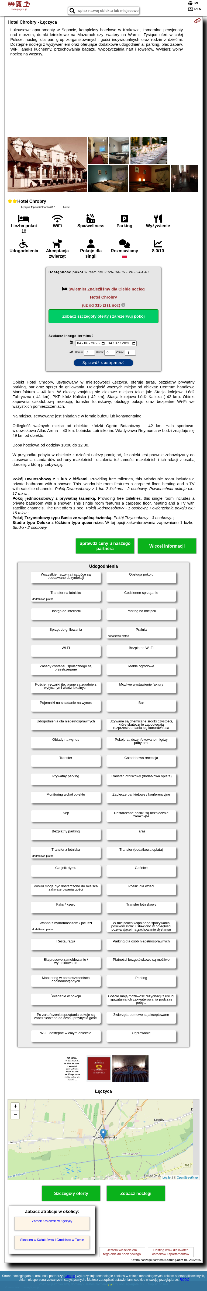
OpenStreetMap (187, 1177)
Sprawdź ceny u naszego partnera (105, 546)
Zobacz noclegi (135, 1193)
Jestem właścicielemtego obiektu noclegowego (122, 1252)
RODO (184, 1280)
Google (70, 1276)
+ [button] (15, 1107)
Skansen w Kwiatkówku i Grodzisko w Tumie (52, 1240)
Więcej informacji (167, 546)
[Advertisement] (103, 96)
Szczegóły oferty (71, 1193)
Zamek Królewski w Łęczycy (52, 1221)
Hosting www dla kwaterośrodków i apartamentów (170, 1252)
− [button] (15, 1115)
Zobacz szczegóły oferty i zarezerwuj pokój (103, 316)
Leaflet (167, 1177)
